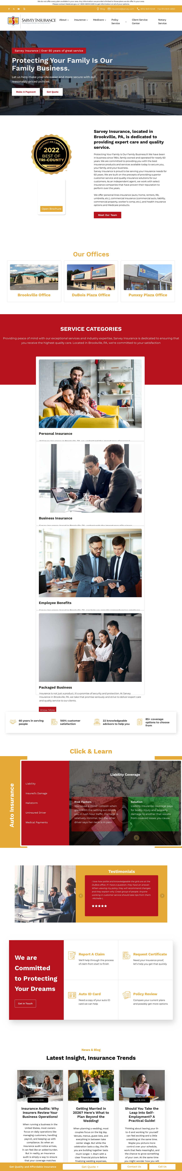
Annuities (52, 1135)
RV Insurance (54, 1158)
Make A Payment (27, 92)
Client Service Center (140, 21)
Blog (102, 9)
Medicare (98, 19)
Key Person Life (86, 1158)
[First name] (38, 1017)
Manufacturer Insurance (122, 1152)
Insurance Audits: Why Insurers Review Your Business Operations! (40, 859)
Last (58, 1023)
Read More (40, 923)
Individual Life (55, 1151)
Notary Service (162, 21)
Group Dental (159, 1151)
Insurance (80, 19)
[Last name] (72, 1017)
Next (162, 642)
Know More (12, 427)
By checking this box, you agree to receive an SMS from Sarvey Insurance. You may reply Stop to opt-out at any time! (55, 1085)
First (24, 1023)
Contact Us (134, 1166)
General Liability (87, 1151)
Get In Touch (25, 749)
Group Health (159, 1143)
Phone (30, 1029)
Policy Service (115, 21)
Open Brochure (51, 197)
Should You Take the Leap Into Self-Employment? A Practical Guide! (142, 861)
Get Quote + (90, 1166)
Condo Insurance (57, 1143)
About (63, 19)
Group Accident (161, 1135)
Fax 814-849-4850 (166, 9)
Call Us (162, 1166)
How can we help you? (35, 1044)
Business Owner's (88, 1135)
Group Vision (159, 1158)
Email (64, 1029)
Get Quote (56, 92)
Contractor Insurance (126, 1135)
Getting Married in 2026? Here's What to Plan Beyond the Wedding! (91, 861)
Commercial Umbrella (90, 1143)
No (25, 1071)
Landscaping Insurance (127, 1143)
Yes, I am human (33, 1075)
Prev (81, 642)
